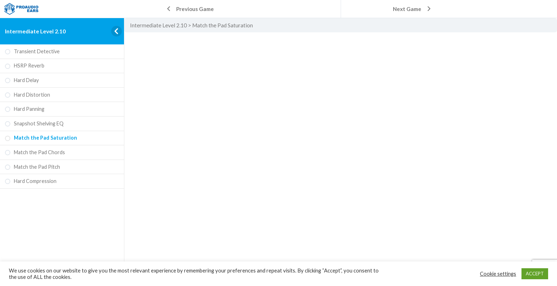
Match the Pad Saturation (222, 25)
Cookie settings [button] (498, 274)
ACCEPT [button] (535, 273)
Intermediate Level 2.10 (35, 31)
